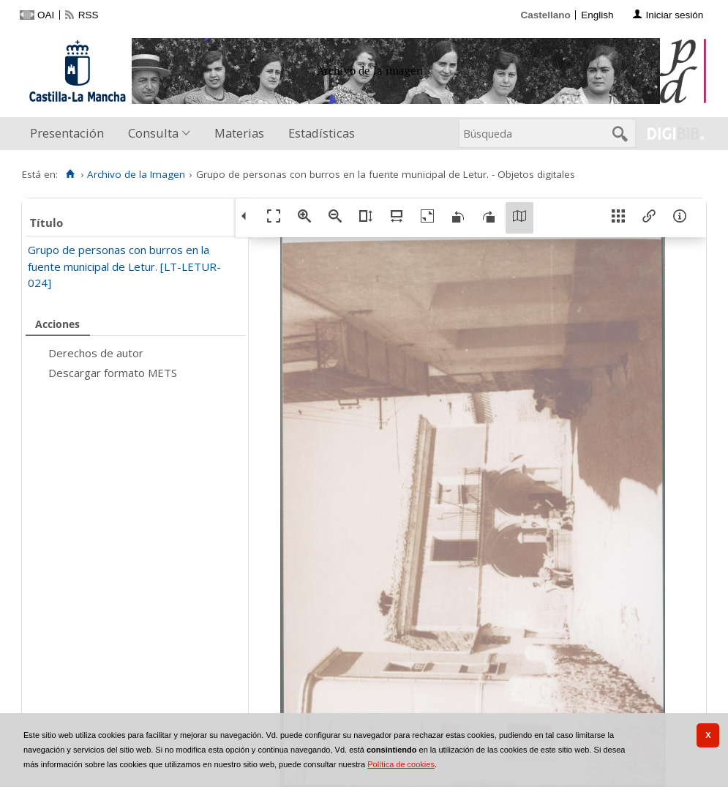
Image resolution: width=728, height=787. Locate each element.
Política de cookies (401, 764)
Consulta (153, 132)
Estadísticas (321, 132)
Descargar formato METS (112, 372)
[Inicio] (70, 174)
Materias (239, 132)
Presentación (67, 132)
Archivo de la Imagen (136, 174)
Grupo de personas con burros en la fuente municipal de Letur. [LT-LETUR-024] (124, 266)
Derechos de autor (95, 353)
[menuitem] (70, 133)
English (597, 15)
